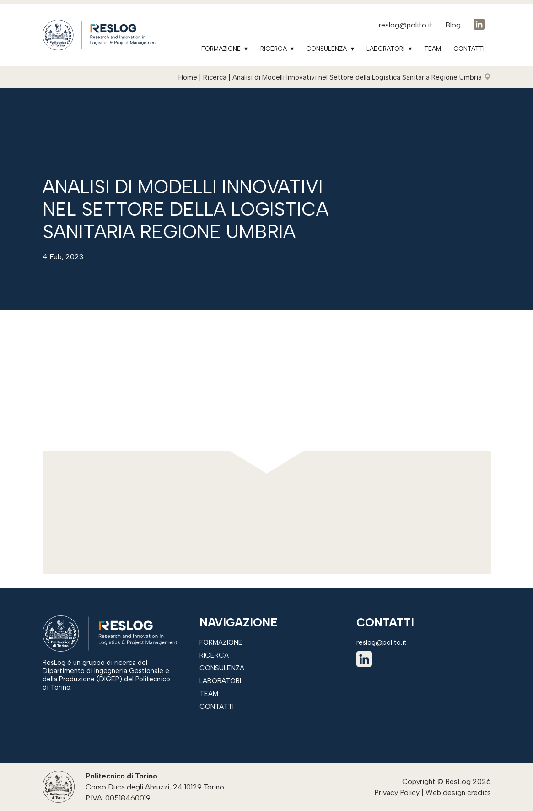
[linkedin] (364, 660)
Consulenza (326, 48)
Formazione (221, 48)
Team (432, 48)
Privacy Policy (397, 792)
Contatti (469, 48)
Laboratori (385, 48)
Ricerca (273, 48)
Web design (445, 792)
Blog (453, 25)
